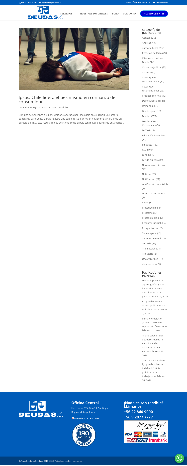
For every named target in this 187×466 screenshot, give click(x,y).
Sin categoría (149, 233)
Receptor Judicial (151, 223)
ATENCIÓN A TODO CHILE (137, 3)
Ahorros (146, 42)
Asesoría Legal (150, 48)
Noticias (63, 107)
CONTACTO (129, 13)
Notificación (148, 179)
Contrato (147, 72)
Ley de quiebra (150, 159)
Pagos (145, 202)
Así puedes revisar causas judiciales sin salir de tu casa (153, 305)
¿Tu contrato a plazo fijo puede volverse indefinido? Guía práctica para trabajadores (153, 368)
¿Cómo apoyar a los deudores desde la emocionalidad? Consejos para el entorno (153, 343)
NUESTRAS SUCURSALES (94, 13)
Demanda (147, 105)
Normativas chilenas (153, 165)
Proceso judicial (151, 217)
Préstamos (148, 212)
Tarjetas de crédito (152, 238)
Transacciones (150, 248)
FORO (115, 13)
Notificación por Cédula (155, 184)
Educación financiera (153, 135)
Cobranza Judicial (152, 67)
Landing (146, 154)
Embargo (147, 144)
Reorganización (150, 228)
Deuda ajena (149, 111)
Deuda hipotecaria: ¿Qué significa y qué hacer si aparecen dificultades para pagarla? (153, 288)
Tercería (146, 243)
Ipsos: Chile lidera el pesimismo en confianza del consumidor (68, 99)
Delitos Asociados (152, 100)
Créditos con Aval (151, 95)
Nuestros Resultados (153, 193)
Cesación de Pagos (152, 53)
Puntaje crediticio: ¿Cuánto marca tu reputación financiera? (154, 322)
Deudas (146, 116)
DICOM (146, 130)
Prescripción (149, 207)
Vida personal (149, 264)
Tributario (147, 253)
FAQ (144, 149)
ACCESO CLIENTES (154, 13)
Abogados (147, 37)
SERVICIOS (67, 13)
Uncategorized (150, 258)
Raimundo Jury (31, 107)
